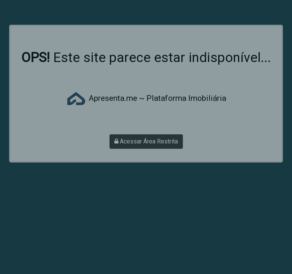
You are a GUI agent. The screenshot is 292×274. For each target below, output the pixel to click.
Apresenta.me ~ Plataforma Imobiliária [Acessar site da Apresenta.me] (146, 98)
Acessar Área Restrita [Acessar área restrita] (146, 141)
